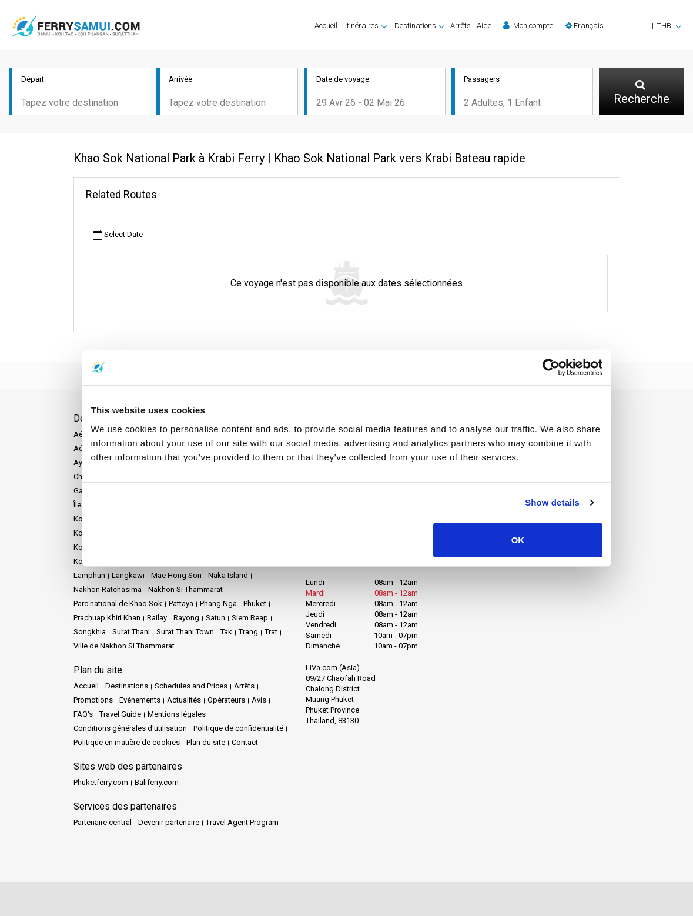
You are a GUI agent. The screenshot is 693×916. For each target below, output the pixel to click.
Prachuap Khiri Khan (106, 617)
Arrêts (460, 25)
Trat (271, 631)
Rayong (186, 617)
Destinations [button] (415, 25)
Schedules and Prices (191, 685)
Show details (552, 502)
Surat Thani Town (185, 631)
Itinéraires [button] (362, 25)
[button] (623, 25)
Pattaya (181, 603)
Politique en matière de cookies (126, 742)
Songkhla (89, 631)
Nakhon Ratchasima (107, 589)
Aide (484, 25)
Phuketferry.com (100, 782)
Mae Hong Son (176, 575)
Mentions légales (177, 714)
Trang (248, 631)
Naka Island (228, 575)
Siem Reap (250, 617)
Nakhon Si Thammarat (185, 589)
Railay (157, 617)
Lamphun (89, 575)
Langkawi (128, 575)
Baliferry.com (157, 782)
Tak (226, 631)
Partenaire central (102, 822)
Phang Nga (218, 603)
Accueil (325, 25)
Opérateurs (226, 700)
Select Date (118, 235)
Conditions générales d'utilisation (130, 728)
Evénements (139, 700)
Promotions (93, 700)
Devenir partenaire (168, 822)
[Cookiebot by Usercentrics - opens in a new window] (551, 367)
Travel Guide (120, 714)
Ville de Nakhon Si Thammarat (124, 645)
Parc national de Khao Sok (117, 603)
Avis (259, 700)
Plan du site (205, 742)
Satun (215, 617)
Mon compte (528, 25)
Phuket (254, 603)
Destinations (126, 685)
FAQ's (83, 714)
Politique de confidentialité (238, 728)
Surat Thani (131, 631)
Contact (245, 742)
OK (518, 539)
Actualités (184, 700)
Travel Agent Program (242, 822)
